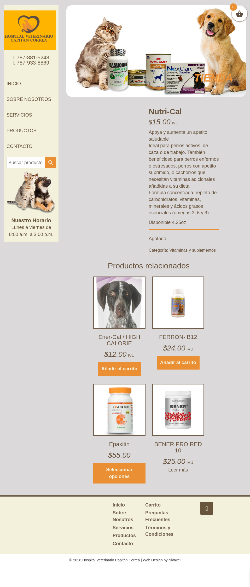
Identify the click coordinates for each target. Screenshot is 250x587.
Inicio (14, 83)
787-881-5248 (31, 57)
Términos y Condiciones (159, 531)
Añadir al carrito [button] (119, 368)
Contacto (19, 146)
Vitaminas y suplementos (192, 250)
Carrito (153, 505)
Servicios (19, 115)
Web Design (153, 560)
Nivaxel (174, 560)
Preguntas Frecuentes (157, 516)
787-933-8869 (31, 63)
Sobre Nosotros (29, 99)
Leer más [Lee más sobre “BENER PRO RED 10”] (178, 470)
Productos (22, 130)
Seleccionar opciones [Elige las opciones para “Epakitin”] (119, 473)
